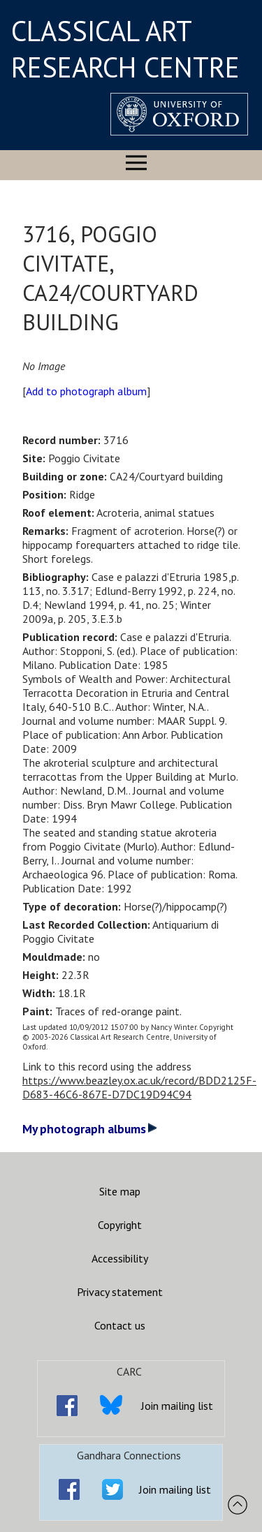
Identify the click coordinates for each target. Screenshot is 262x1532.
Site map (119, 1191)
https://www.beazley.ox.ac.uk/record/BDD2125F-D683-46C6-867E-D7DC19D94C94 (139, 1087)
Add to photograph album (86, 391)
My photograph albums (89, 1129)
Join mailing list (177, 1406)
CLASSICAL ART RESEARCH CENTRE (125, 49)
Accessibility (120, 1258)
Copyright (120, 1225)
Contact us (119, 1325)
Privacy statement (120, 1292)
